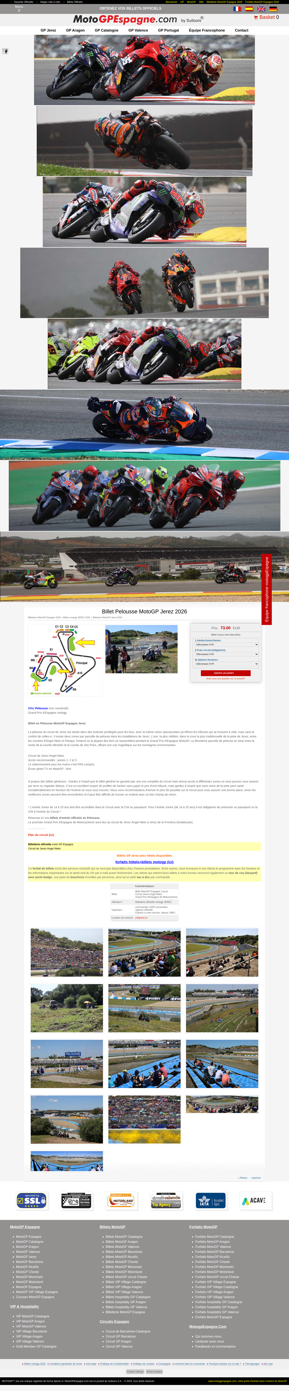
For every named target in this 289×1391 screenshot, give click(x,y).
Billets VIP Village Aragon (124, 1287)
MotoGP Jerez (26, 1257)
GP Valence (138, 30)
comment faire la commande (190, 1363)
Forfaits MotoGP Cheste (212, 1262)
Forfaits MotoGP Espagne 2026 (262, 2)
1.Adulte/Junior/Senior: (208, 640)
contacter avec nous (209, 1341)
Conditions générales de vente (66, 1363)
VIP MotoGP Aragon (30, 1321)
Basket (267, 17)
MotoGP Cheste (27, 1272)
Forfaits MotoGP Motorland (214, 1272)
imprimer (256, 1177)
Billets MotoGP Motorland (124, 1272)
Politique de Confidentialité (114, 1363)
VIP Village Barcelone (31, 1331)
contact (241, 30)
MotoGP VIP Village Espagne (37, 1292)
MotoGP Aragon (27, 1246)
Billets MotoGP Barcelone (124, 1251)
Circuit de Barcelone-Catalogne (128, 1331)
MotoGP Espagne (28, 1236)
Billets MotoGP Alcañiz (122, 1257)
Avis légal (91, 1363)
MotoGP (191, 2)
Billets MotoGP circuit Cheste (126, 1277)
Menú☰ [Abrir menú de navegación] (19, 8)
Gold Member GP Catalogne (36, 1346)
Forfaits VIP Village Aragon (214, 1292)
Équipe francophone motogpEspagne (267, 589)
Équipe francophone (207, 30)
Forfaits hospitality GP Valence (217, 1312)
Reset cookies (154, 1371)
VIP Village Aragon (29, 1336)
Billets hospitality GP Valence (126, 1307)
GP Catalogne (106, 30)
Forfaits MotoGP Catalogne (214, 1236)
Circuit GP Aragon (118, 1341)
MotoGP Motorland (29, 1282)
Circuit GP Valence (119, 1346)
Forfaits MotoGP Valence (213, 1246)
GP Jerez (48, 30)
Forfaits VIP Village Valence (215, 1297)
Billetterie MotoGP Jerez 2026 (107, 617)
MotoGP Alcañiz (27, 1267)
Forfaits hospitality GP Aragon (216, 1307)
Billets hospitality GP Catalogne (128, 1297)
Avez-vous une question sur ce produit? (225, 678)
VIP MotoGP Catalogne (32, 1316)
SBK (201, 2)
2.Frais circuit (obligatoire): (210, 650)
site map (268, 1363)
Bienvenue (171, 2)
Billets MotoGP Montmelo (124, 1267)
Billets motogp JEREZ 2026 (76, 617)
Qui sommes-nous (208, 1336)
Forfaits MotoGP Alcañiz (212, 1257)
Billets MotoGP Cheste (122, 1262)
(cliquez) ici (141, 917)
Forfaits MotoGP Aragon (212, 1241)
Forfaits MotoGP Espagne (213, 1317)
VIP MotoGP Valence (31, 1326)
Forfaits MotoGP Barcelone (214, 1251)
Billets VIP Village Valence (124, 1292)
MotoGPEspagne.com (77, 1381)
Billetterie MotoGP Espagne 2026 (224, 2)
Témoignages (252, 1363)
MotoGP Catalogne (29, 1241)
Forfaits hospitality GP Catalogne (218, 1302)
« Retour (242, 1177)
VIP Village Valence (30, 1341)
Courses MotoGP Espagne (35, 1297)
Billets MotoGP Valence (122, 1246)
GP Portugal (168, 30)
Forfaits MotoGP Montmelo (214, 1267)
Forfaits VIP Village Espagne (215, 1282)
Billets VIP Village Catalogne (126, 1282)
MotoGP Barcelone (29, 1262)
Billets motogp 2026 (34, 1363)
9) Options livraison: (206, 659)
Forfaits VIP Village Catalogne (216, 1287)
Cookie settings (135, 1371)
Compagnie (164, 1363)
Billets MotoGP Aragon (122, 1241)
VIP (182, 2)
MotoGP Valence (28, 1251)
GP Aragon (75, 30)
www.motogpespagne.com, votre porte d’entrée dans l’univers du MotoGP (247, 1381)
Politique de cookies (143, 1363)
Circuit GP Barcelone (121, 1336)
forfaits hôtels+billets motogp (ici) (144, 862)
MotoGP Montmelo (29, 1277)
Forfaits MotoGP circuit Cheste (217, 1277)
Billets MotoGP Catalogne (124, 1236)
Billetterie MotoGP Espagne (125, 1312)
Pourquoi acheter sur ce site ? (225, 1363)
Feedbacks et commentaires (215, 1346)
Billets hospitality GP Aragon (126, 1302)
